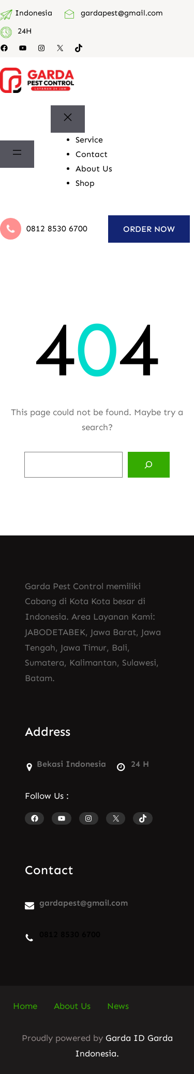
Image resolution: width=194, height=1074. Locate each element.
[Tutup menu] (68, 119)
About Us (72, 1006)
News (118, 1006)
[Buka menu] (17, 154)
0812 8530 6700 (56, 228)
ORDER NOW (149, 229)
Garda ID (125, 1038)
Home (25, 1006)
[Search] (149, 465)
